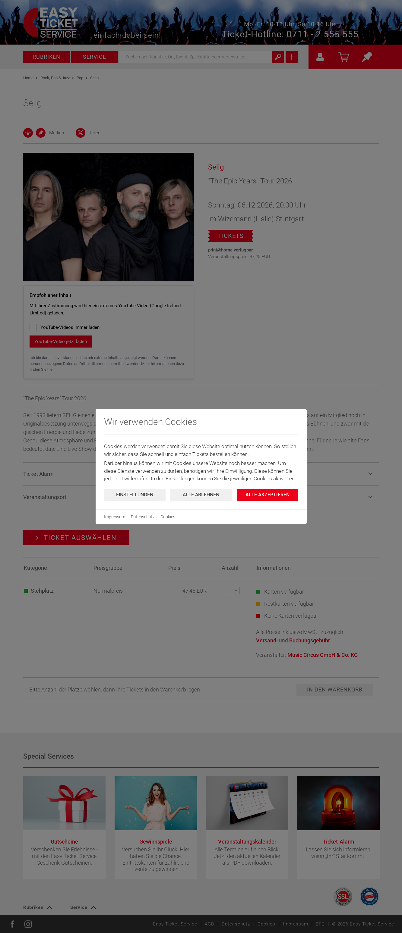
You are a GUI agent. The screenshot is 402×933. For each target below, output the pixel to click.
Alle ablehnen (201, 495)
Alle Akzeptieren (267, 495)
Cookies (167, 516)
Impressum (114, 516)
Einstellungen (134, 495)
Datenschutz (143, 516)
